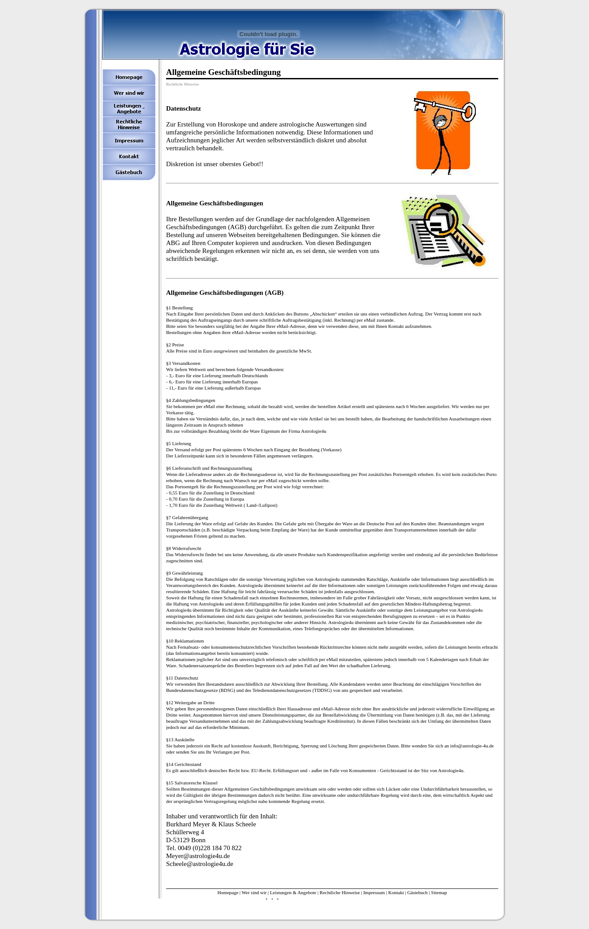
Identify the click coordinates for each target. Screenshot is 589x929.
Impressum (374, 892)
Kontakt (396, 892)
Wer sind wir (254, 892)
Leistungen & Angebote (293, 892)
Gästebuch (417, 892)
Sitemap (439, 892)
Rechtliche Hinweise (340, 892)
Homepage (227, 892)
